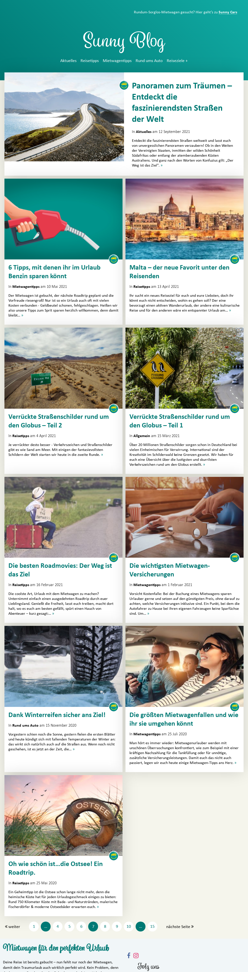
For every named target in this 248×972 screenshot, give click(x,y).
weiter (14, 927)
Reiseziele (176, 61)
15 (152, 926)
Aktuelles (68, 61)
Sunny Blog (124, 43)
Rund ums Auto (149, 61)
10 (128, 926)
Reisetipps (90, 61)
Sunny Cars (228, 12)
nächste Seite (178, 927)
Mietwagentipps (117, 61)
